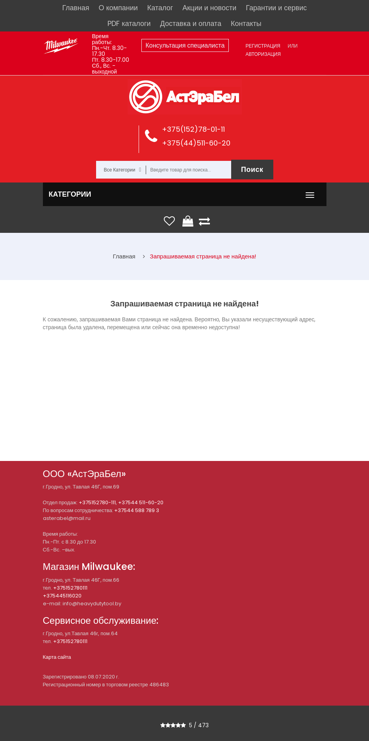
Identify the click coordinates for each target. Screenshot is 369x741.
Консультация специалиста (185, 45)
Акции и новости (209, 8)
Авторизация (263, 54)
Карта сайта (57, 657)
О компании (118, 8)
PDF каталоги (129, 23)
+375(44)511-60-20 (196, 143)
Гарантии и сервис (276, 8)
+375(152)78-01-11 (193, 129)
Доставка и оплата (190, 23)
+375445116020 (62, 595)
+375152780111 (70, 588)
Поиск (252, 169)
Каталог (160, 8)
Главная (75, 8)
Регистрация (263, 45)
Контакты (246, 23)
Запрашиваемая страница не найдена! (203, 256)
